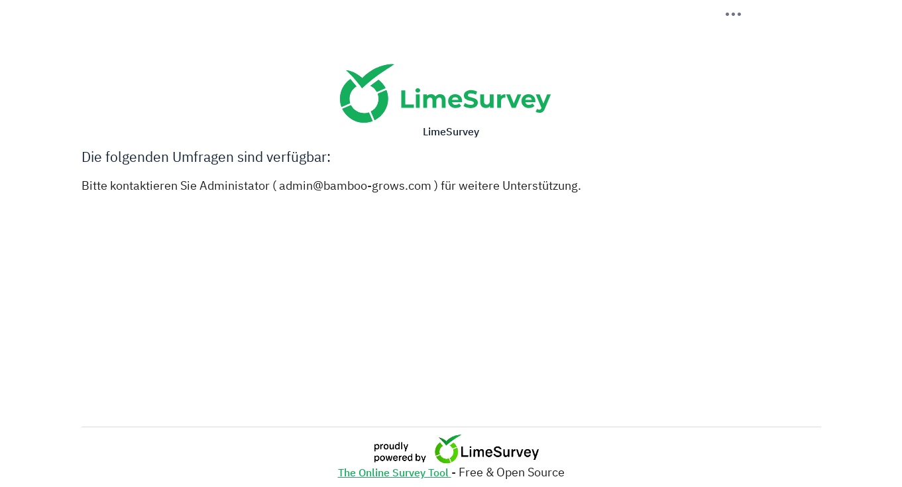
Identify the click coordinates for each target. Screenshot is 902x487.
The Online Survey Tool (394, 472)
